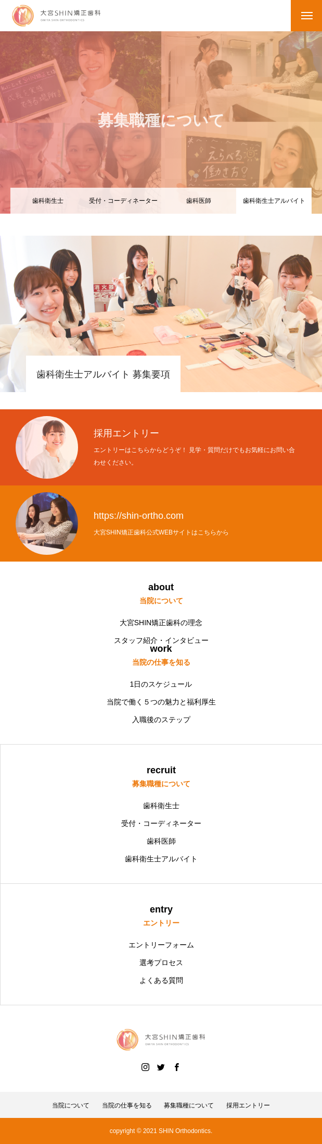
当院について (70, 1105)
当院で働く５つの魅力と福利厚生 (161, 701)
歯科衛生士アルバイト (161, 858)
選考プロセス (161, 962)
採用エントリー (248, 1105)
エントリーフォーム (161, 944)
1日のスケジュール (161, 684)
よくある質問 (161, 980)
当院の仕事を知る (127, 1105)
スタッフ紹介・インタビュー (161, 640)
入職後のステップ (161, 719)
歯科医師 (198, 200)
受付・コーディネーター (123, 200)
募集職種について (189, 1105)
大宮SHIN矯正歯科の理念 (161, 622)
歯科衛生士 (47, 200)
